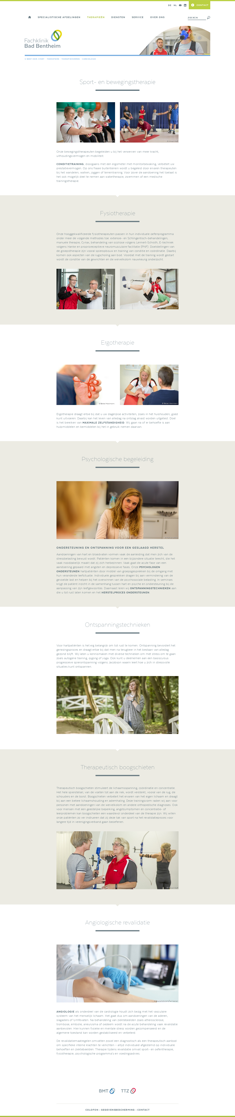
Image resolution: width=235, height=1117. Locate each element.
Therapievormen (71, 59)
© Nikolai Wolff (108, 141)
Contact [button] (203, 5)
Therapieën (53, 59)
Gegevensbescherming (118, 1110)
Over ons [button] (157, 17)
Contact (143, 1110)
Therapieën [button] (96, 17)
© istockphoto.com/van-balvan (166, 1001)
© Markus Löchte (202, 53)
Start (41, 59)
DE (169, 5)
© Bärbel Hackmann (106, 403)
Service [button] (138, 17)
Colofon (92, 1110)
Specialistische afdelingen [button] (59, 17)
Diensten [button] (118, 17)
